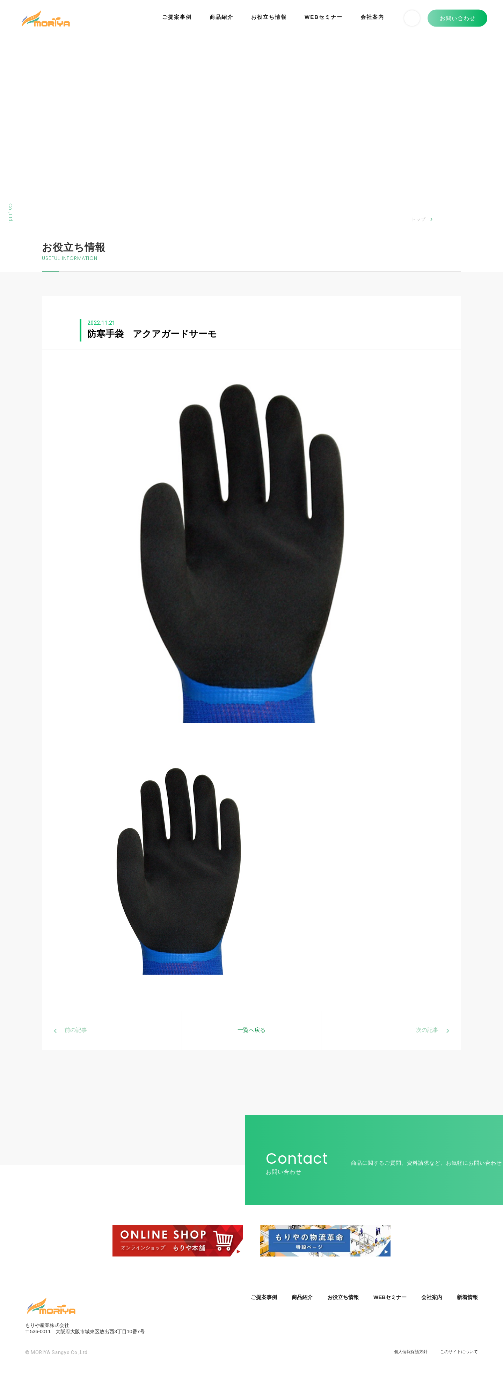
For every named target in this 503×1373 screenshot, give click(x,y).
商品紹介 (221, 17)
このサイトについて (459, 1351)
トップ (418, 219)
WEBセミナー (324, 17)
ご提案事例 (177, 17)
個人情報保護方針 (411, 1351)
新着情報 (467, 1297)
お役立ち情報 (269, 17)
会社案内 (372, 17)
